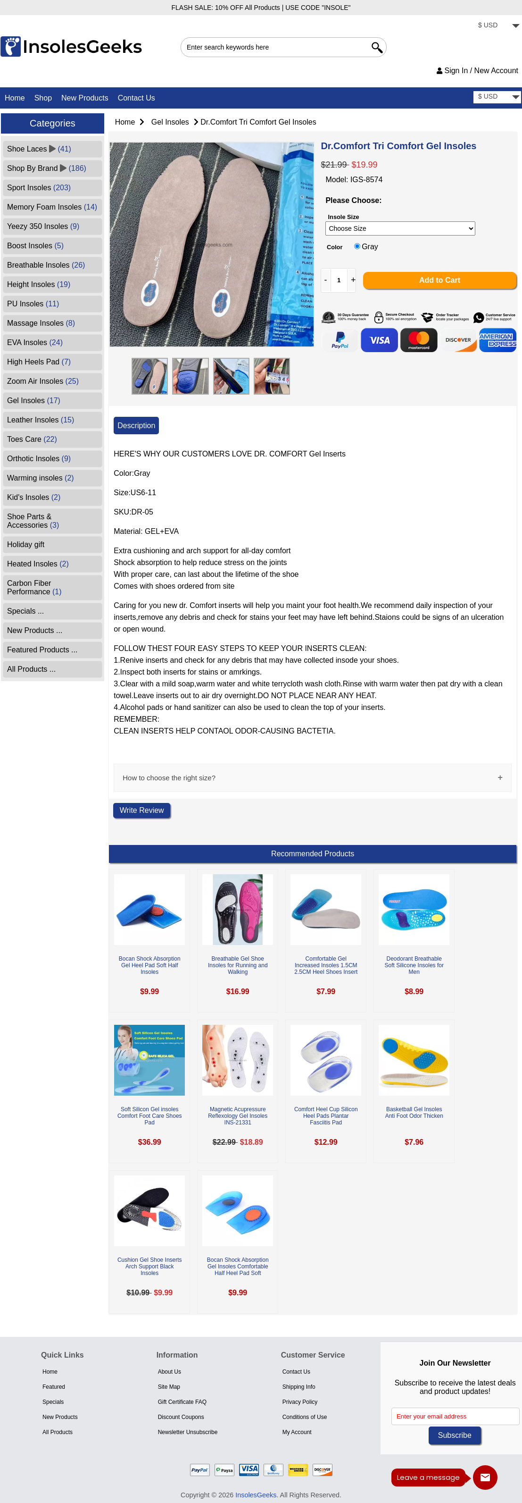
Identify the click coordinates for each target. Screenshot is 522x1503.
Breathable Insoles (46, 265)
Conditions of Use (304, 1417)
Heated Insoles (38, 564)
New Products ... (34, 630)
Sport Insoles (39, 188)
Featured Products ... (42, 650)
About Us (169, 1372)
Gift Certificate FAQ (182, 1402)
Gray (370, 247)
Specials (53, 1402)
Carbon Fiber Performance (34, 587)
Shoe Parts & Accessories (33, 521)
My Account (297, 1432)
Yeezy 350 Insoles (43, 226)
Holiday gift (25, 544)
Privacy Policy (300, 1402)
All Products (57, 1432)
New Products (84, 98)
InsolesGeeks (255, 1495)
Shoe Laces (39, 149)
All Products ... (31, 669)
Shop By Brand (46, 168)
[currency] (497, 26)
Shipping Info (298, 1387)
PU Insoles (33, 304)
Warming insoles (40, 478)
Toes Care (32, 439)
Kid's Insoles (33, 497)
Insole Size (343, 216)
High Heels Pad (39, 362)
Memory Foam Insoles (52, 207)
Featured (53, 1387)
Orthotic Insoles (39, 459)
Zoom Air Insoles (43, 381)
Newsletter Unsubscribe (188, 1432)
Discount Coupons (181, 1417)
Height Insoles (38, 284)
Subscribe (455, 1435)
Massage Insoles (41, 323)
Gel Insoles (170, 122)
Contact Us (136, 98)
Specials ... (25, 611)
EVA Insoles (35, 342)
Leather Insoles (40, 420)
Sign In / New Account (477, 71)
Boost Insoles (35, 246)
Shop (43, 98)
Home (15, 98)
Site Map (169, 1387)
